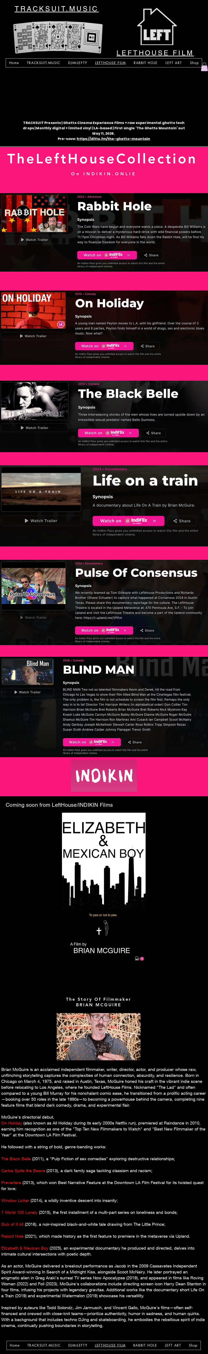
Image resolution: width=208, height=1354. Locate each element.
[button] (204, 67)
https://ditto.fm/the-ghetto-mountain (113, 138)
